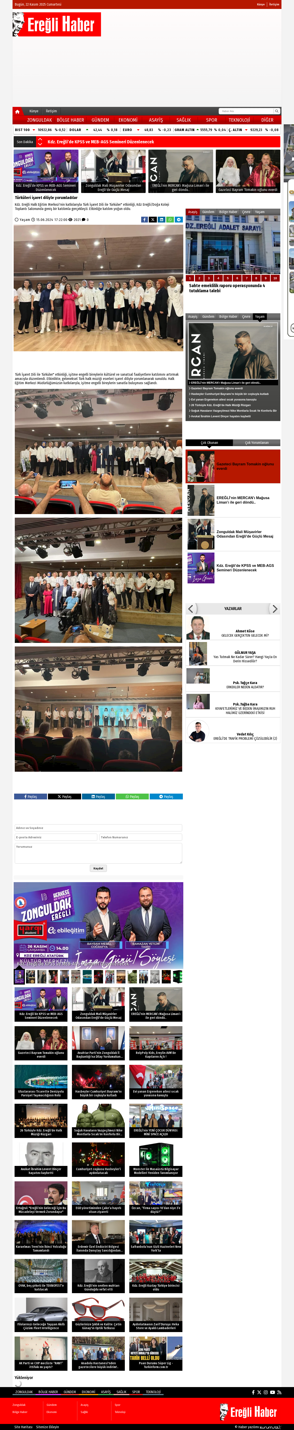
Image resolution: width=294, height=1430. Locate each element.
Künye (261, 4)
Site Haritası (23, 1427)
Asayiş (156, 120)
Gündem (100, 120)
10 (275, 278)
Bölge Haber (70, 120)
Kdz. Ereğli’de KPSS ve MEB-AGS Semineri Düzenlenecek (101, 141)
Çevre (246, 212)
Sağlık (184, 120)
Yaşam (25, 220)
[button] (40, 139)
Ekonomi (128, 120)
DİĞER (267, 120)
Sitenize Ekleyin (47, 1427)
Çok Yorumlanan (257, 443)
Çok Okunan (209, 443)
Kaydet (98, 868)
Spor (211, 120)
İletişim (274, 4)
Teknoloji (239, 120)
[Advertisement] (147, 70)
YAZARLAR (233, 608)
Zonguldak (39, 120)
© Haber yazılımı (258, 1427)
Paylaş (30, 796)
